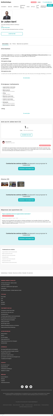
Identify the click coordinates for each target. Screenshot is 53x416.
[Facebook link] (26, 382)
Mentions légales (37, 400)
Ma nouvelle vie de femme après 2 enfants (9, 346)
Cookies (22, 400)
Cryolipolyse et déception (6, 353)
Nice (2, 295)
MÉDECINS (10, 6)
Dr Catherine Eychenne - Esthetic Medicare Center (11, 285)
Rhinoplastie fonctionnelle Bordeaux (8, 313)
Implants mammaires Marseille (8, 254)
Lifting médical (4, 328)
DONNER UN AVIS (50, 5)
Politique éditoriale (45, 400)
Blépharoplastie (6, 85)
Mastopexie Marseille (6, 255)
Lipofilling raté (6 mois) (5, 348)
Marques (3, 374)
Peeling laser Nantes (5, 316)
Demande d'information (26, 163)
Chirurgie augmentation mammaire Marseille (10, 311)
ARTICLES (33, 6)
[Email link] (31, 382)
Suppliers (3, 375)
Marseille (3, 297)
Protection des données (7, 400)
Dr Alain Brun (3, 283)
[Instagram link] (22, 382)
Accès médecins (4, 372)
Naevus (2, 330)
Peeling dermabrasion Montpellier (8, 315)
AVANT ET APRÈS (37, 6)
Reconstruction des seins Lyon (7, 307)
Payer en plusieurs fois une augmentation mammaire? (16, 209)
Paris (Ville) (3, 291)
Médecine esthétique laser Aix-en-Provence (10, 320)
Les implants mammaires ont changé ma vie (10, 351)
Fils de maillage (4, 332)
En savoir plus (22, 218)
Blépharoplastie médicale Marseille (9, 257)
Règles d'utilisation (16, 400)
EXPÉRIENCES (16, 6)
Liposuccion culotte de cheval (7, 350)
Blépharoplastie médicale (9, 100)
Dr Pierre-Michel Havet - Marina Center (9, 278)
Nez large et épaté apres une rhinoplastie (9, 344)
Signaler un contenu (5, 365)
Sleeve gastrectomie (5, 334)
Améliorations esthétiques (6, 363)
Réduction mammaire (8, 91)
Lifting (4, 88)
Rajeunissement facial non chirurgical (9, 336)
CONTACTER (12, 33)
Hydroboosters (4, 338)
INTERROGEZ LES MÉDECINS (22, 6)
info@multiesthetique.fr (32, 397)
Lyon (2, 293)
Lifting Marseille (5, 252)
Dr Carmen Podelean (5, 279)
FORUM (28, 6)
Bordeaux (3, 299)
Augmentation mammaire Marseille (9, 247)
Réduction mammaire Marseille (8, 250)
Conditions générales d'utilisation (25, 401)
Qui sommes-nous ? (5, 360)
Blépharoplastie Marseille (7, 248)
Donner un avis (26, 130)
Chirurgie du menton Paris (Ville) (7, 305)
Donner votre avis (5, 27)
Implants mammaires (8, 94)
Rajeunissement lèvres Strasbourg (8, 322)
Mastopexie (5, 97)
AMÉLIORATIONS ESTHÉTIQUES (44, 7)
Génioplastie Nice (4, 309)
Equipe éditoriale (4, 362)
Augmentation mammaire (9, 82)
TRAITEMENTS (3, 6)
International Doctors (5, 377)
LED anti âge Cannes (5, 318)
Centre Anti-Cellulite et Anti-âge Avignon (9, 281)
